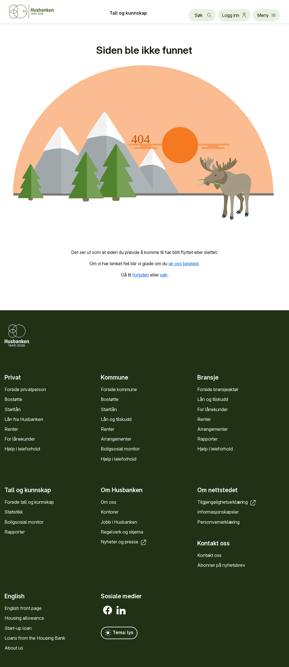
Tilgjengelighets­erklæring (227, 502)
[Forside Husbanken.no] (38, 12)
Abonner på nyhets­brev (221, 565)
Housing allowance (24, 618)
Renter (11, 429)
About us (14, 648)
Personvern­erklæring (218, 522)
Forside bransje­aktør (217, 389)
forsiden (140, 275)
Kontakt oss (209, 555)
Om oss (108, 502)
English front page (23, 608)
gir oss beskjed (183, 263)
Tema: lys (119, 633)
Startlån (13, 409)
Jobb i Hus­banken (119, 522)
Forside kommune (119, 389)
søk (163, 275)
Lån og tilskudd (116, 419)
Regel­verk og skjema (122, 531)
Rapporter (207, 439)
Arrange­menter (116, 439)
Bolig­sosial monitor (120, 449)
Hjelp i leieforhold (22, 449)
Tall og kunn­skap (128, 13)
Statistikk (14, 512)
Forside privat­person (25, 389)
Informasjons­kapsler (218, 512)
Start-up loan (18, 628)
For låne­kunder (20, 439)
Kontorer (110, 512)
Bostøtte (13, 399)
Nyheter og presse (124, 542)
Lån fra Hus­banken (24, 419)
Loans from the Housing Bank (35, 638)
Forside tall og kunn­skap (29, 502)
